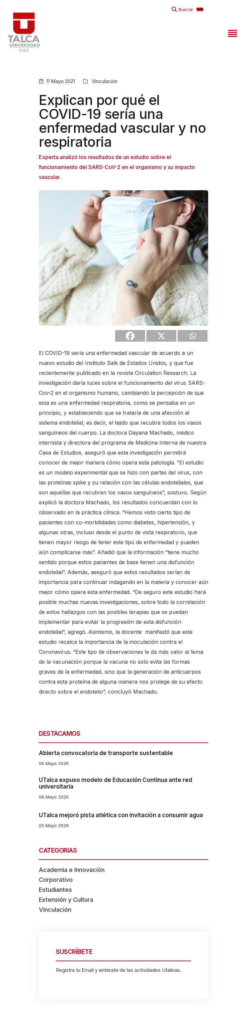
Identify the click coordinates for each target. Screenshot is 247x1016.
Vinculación (104, 81)
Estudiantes (55, 889)
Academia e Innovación (72, 869)
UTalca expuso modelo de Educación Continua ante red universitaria (115, 783)
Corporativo (56, 879)
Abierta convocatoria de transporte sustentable (106, 753)
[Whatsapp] (192, 336)
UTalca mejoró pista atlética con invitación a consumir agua (121, 815)
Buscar (186, 9)
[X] (161, 336)
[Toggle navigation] (231, 32)
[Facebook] (130, 336)
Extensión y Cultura (66, 899)
